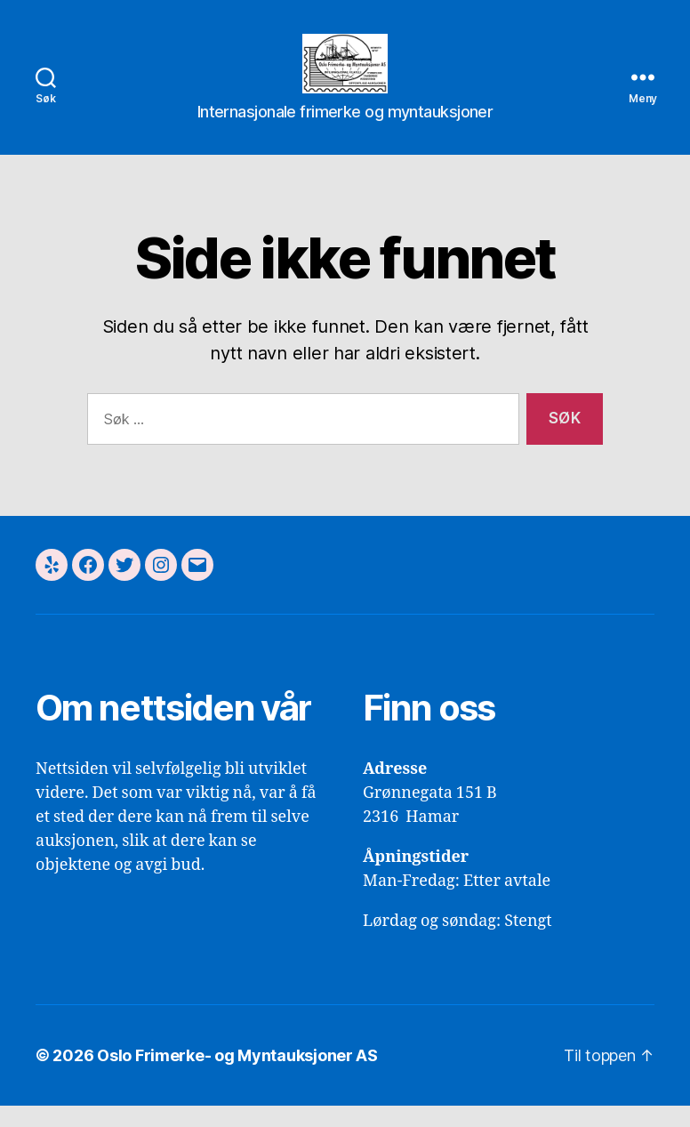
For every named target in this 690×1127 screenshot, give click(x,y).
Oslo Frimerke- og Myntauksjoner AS (237, 1076)
